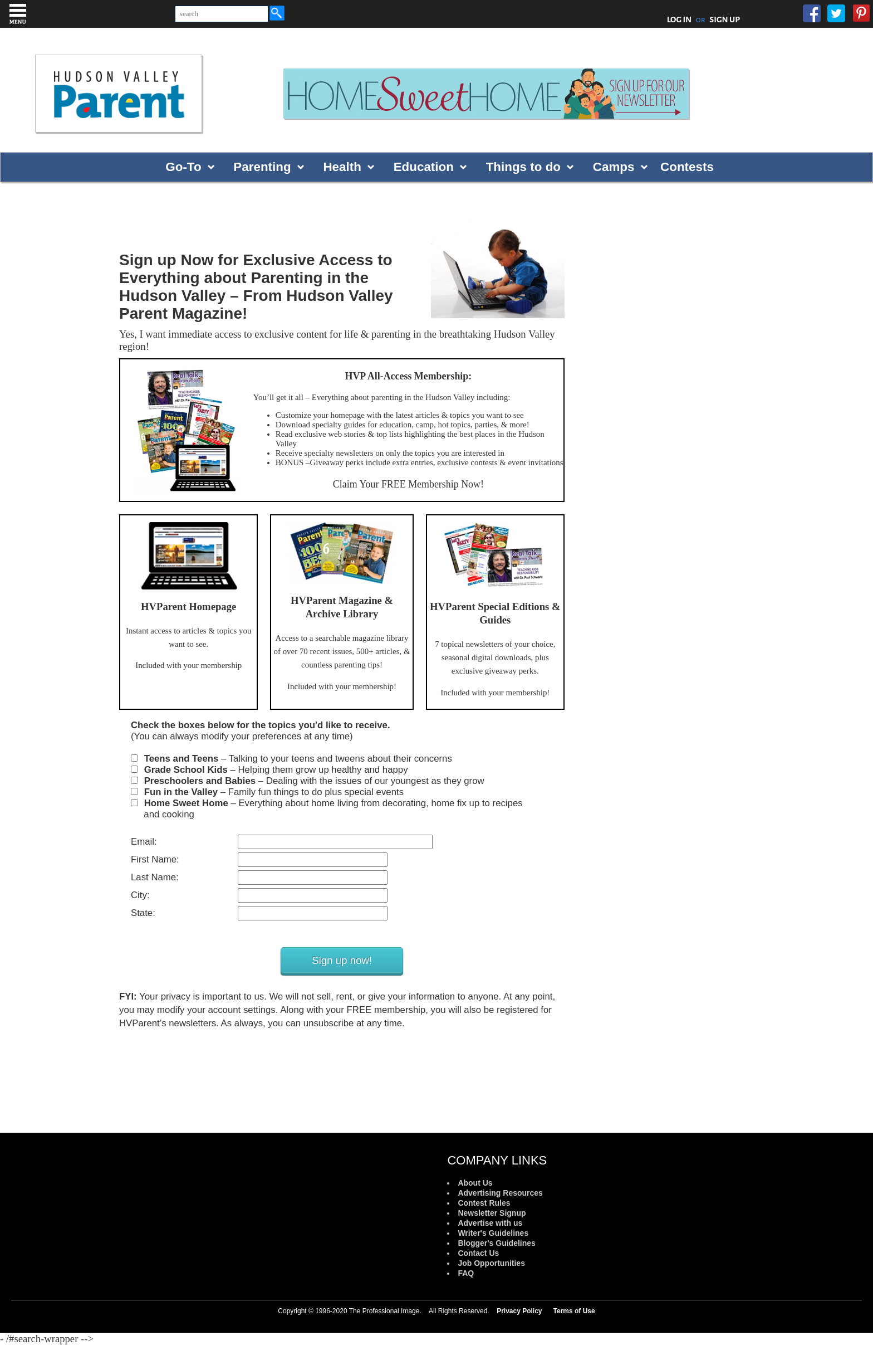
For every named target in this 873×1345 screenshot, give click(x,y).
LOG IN (679, 19)
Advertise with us (490, 1223)
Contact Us (478, 1253)
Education (424, 167)
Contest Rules (484, 1202)
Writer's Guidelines (493, 1233)
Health (342, 167)
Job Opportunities (491, 1263)
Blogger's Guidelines (496, 1243)
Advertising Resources (500, 1192)
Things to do (523, 167)
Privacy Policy (519, 1311)
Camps (614, 167)
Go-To (183, 167)
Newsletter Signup (492, 1212)
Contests (687, 167)
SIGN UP (724, 19)
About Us (475, 1182)
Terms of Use (574, 1311)
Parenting (262, 167)
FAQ (466, 1273)
